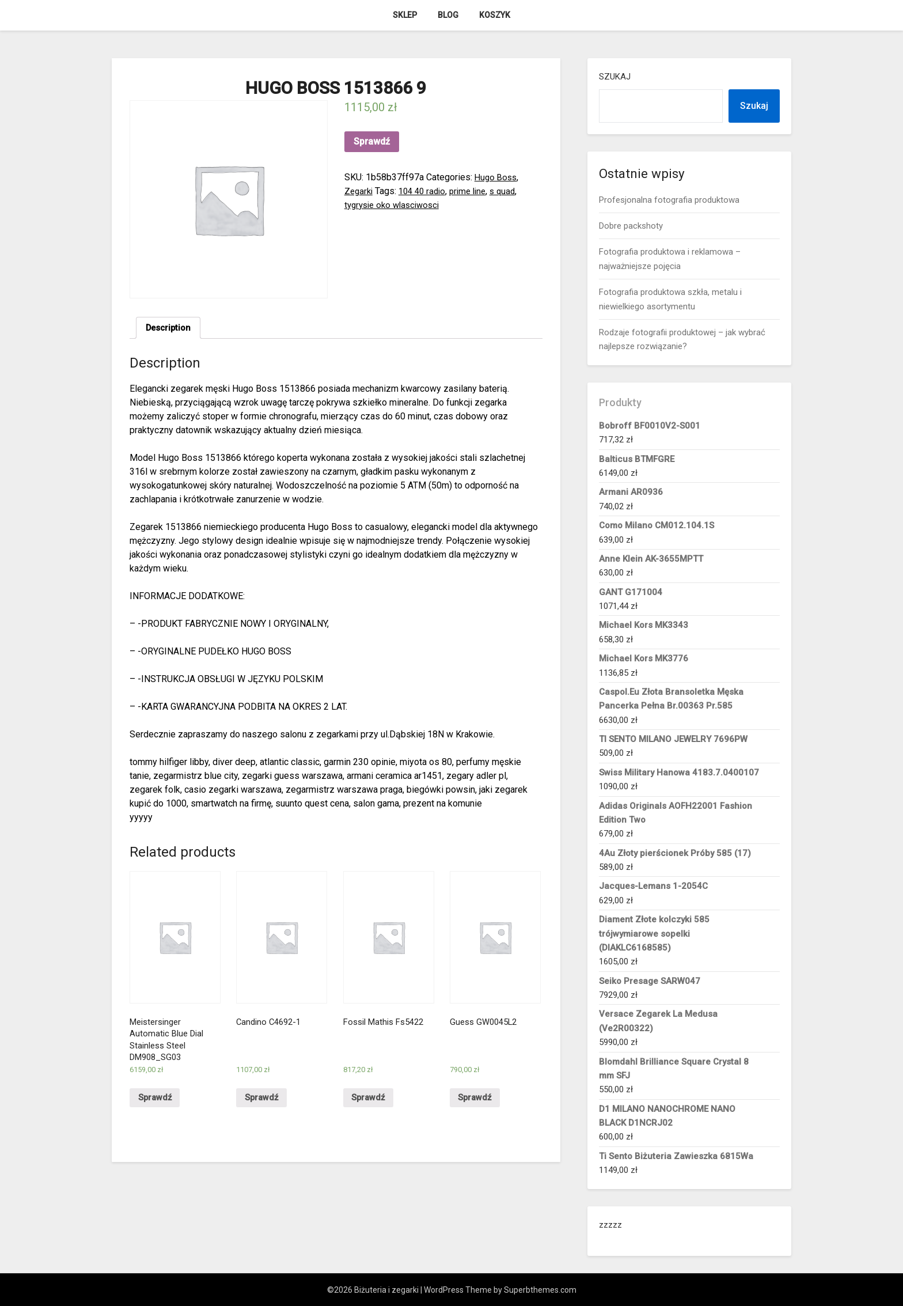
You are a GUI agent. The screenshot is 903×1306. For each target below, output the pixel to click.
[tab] (170, 329)
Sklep (405, 15)
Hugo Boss (497, 177)
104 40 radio (426, 191)
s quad (512, 191)
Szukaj (615, 76)
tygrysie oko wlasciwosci (395, 204)
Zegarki (359, 191)
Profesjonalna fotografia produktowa (669, 200)
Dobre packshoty (631, 226)
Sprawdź (372, 141)
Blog (448, 15)
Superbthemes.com (540, 1289)
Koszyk (494, 15)
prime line (475, 191)
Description (170, 328)
